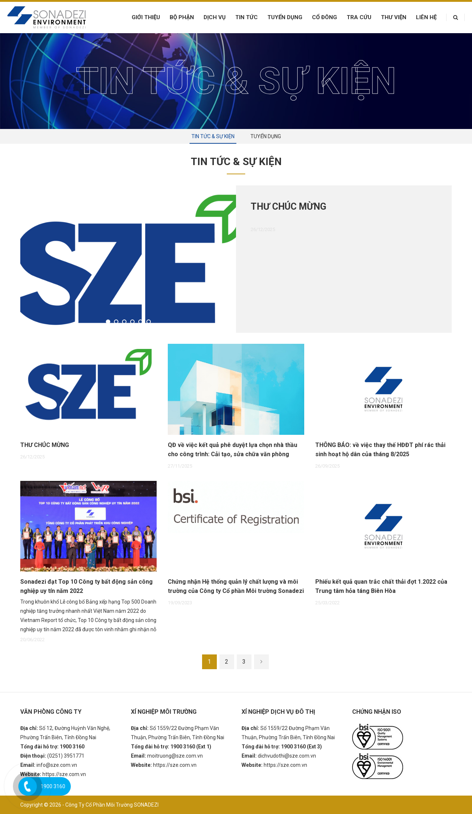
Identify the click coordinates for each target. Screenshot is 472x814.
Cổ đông (324, 17)
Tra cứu (359, 17)
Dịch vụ (215, 17)
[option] (236, 259)
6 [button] (149, 322)
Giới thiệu (146, 17)
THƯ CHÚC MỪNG (288, 206)
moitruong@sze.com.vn (175, 756)
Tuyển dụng (284, 17)
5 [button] (141, 322)
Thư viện (393, 17)
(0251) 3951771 (65, 756)
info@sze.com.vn (57, 765)
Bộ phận (182, 17)
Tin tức (246, 17)
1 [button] (109, 322)
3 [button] (125, 322)
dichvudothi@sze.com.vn (287, 756)
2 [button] (117, 322)
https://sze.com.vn (64, 774)
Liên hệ (426, 17)
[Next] (261, 661)
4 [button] (133, 322)
